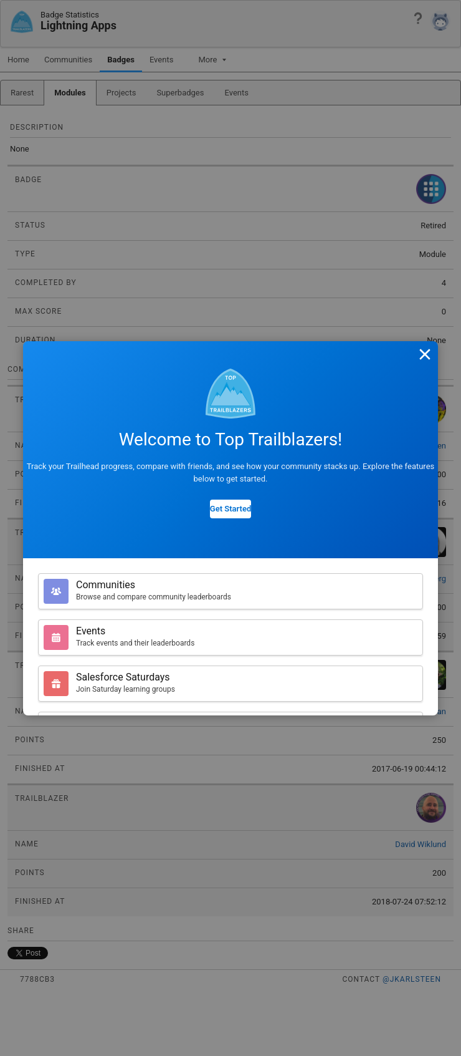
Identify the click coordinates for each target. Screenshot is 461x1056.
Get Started (230, 508)
